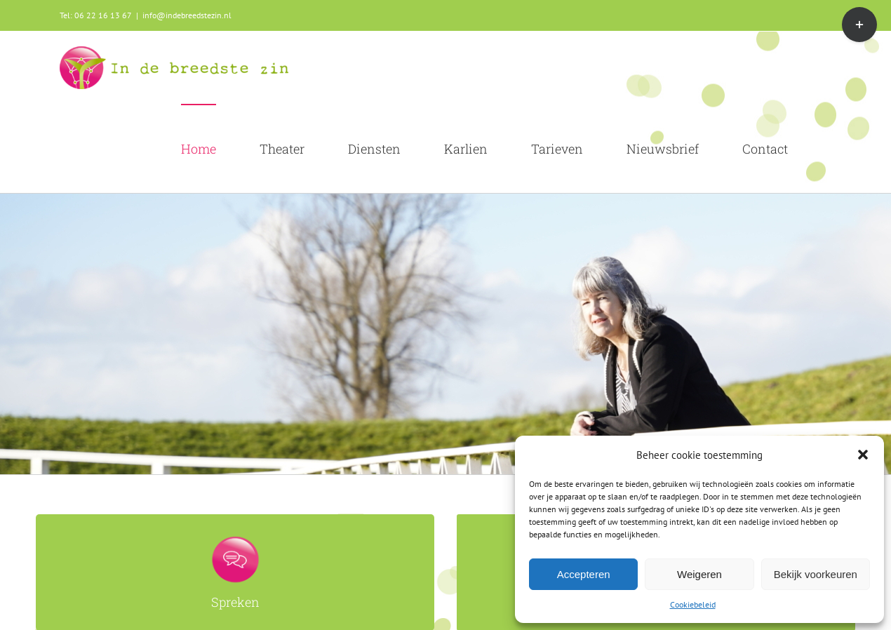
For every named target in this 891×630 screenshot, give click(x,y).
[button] (863, 455)
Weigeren (699, 574)
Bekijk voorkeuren (815, 574)
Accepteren (583, 574)
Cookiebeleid (693, 604)
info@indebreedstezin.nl (187, 15)
